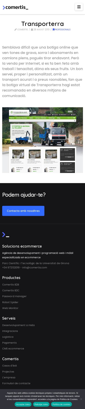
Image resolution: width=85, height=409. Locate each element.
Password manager (14, 296)
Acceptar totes (23, 404)
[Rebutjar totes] (81, 399)
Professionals (62, 29)
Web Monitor (10, 308)
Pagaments (9, 343)
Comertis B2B (10, 284)
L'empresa (8, 377)
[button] (79, 7)
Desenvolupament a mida (18, 325)
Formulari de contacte (16, 383)
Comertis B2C (11, 290)
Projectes (8, 371)
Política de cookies (61, 404)
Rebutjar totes (41, 404)
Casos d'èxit (9, 365)
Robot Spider (10, 302)
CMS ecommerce (13, 348)
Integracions (10, 331)
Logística (7, 337)
